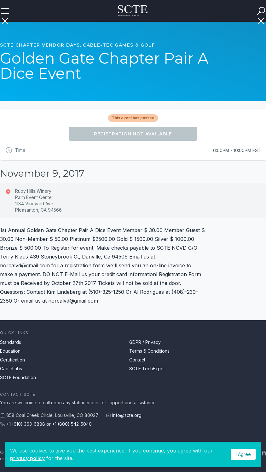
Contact (137, 359)
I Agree (243, 454)
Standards (10, 342)
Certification (12, 359)
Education (10, 351)
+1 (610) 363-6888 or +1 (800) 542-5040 (49, 424)
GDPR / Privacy (145, 342)
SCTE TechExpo (146, 368)
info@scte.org (127, 415)
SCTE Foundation (18, 377)
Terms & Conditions (149, 351)
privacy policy (27, 458)
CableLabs (11, 368)
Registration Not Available (133, 134)
